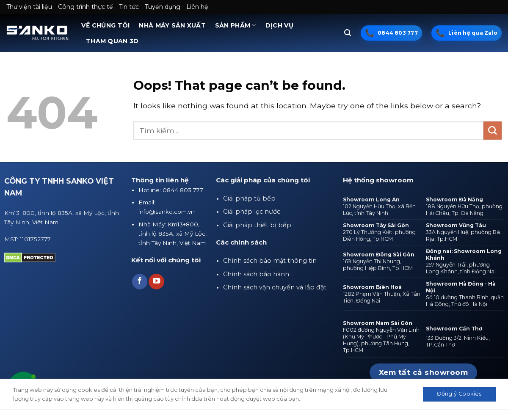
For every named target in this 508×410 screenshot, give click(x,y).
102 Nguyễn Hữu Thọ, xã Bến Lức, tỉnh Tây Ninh (379, 209)
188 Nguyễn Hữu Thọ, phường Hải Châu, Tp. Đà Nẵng (464, 209)
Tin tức (129, 7)
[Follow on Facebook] (139, 281)
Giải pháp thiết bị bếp (257, 225)
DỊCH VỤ (279, 25)
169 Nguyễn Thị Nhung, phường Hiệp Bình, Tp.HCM (378, 264)
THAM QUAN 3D (112, 41)
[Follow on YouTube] (156, 281)
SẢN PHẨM (235, 25)
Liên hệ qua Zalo (472, 33)
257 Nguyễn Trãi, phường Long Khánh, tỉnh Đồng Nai (461, 268)
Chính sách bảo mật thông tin (270, 260)
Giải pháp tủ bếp (249, 198)
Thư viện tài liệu (29, 7)
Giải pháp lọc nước (251, 211)
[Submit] (492, 130)
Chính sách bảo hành (256, 274)
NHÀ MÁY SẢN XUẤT (172, 25)
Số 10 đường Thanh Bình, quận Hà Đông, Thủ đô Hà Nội (465, 300)
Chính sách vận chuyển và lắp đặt (274, 287)
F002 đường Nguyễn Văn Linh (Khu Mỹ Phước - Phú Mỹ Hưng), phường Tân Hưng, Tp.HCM (381, 340)
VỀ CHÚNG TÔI (105, 25)
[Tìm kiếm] (347, 33)
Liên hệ (197, 7)
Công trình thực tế (85, 7)
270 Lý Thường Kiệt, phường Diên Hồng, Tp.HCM (379, 235)
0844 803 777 (398, 33)
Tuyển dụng (162, 7)
